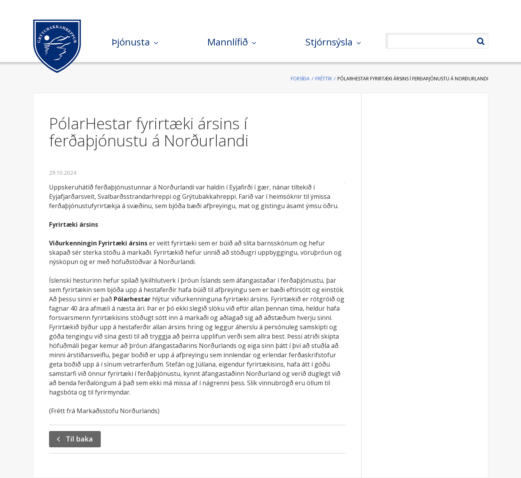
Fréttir (323, 78)
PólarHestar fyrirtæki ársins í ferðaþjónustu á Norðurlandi (412, 78)
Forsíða (300, 78)
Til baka (79, 438)
